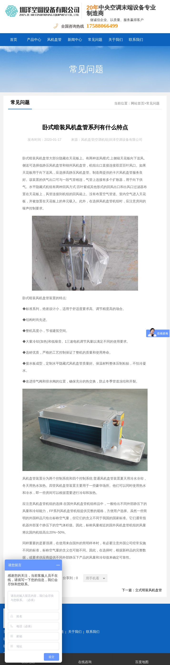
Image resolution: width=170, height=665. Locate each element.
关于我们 (115, 40)
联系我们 (136, 40)
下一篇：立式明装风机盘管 (142, 590)
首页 (13, 40)
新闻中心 (75, 40)
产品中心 (34, 40)
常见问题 (95, 40)
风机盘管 (54, 40)
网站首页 (137, 103)
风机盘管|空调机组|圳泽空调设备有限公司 (112, 139)
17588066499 (102, 26)
